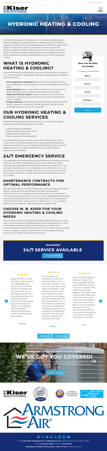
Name (88, 76)
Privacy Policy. (49, 447)
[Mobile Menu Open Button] (100, 9)
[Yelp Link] (56, 437)
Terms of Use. (61, 447)
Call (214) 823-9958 (44, 256)
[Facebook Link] (38, 437)
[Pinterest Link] (63, 437)
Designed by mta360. (34, 447)
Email (88, 92)
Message (87, 100)
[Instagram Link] (42, 437)
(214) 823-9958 (94, 2)
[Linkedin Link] (59, 437)
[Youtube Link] (68, 437)
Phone (87, 84)
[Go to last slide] (6, 308)
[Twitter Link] (47, 437)
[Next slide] (100, 308)
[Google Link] (51, 437)
